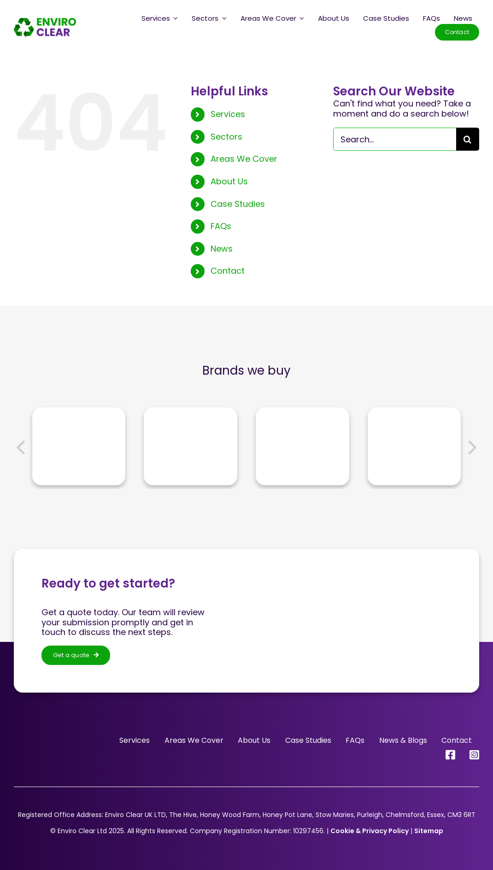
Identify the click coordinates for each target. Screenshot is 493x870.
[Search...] (394, 139)
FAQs (221, 226)
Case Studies (238, 204)
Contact (228, 270)
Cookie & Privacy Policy (369, 830)
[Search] (467, 139)
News (222, 248)
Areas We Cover (244, 159)
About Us (229, 181)
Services (228, 114)
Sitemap (428, 830)
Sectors (226, 136)
